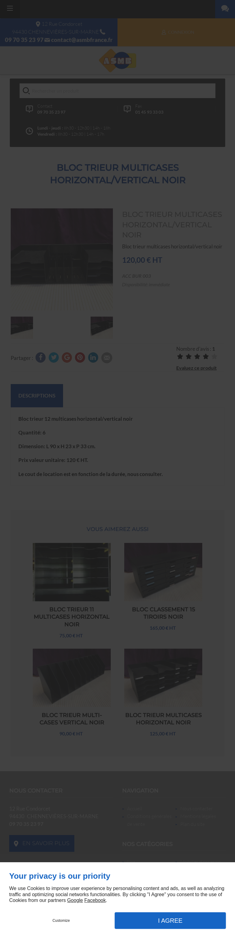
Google (75, 900)
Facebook (95, 900)
